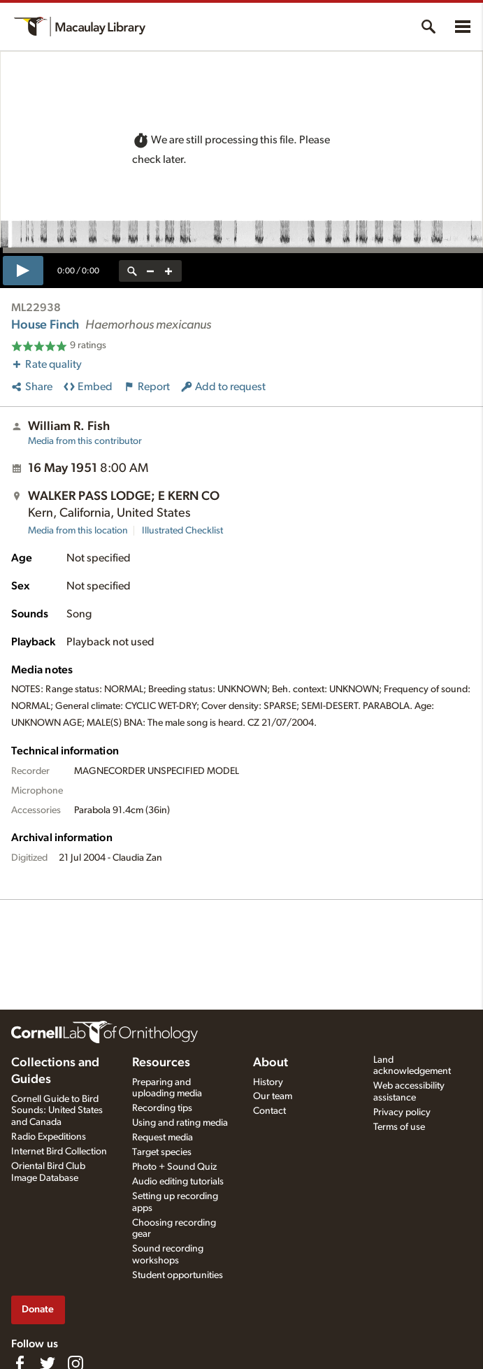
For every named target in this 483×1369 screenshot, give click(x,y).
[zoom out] (150, 271)
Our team (272, 1096)
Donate (38, 1309)
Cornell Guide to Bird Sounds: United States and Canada (57, 1111)
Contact (269, 1111)
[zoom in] (168, 271)
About (270, 1062)
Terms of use (399, 1127)
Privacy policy (402, 1112)
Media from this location (78, 531)
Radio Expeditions (48, 1137)
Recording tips (162, 1108)
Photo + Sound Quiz (174, 1167)
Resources (161, 1062)
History (268, 1082)
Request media (162, 1137)
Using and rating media (180, 1123)
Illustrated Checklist (182, 531)
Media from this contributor (85, 441)
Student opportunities (177, 1275)
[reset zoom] (132, 271)
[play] (23, 270)
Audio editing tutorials (178, 1182)
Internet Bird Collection (59, 1151)
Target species (162, 1152)
